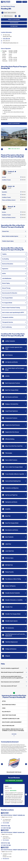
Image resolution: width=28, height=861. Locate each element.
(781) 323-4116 (6, 858)
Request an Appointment (14, 19)
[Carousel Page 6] (17, 148)
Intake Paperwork (9, 22)
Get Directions (9, 26)
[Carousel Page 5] (15, 148)
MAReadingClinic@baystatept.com (10, 42)
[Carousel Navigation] (14, 764)
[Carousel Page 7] (18, 148)
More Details (5, 825)
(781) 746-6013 (6, 840)
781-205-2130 (4, 119)
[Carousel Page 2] (10, 148)
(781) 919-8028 (6, 822)
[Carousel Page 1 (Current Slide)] (9, 148)
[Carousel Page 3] (12, 148)
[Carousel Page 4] (14, 148)
